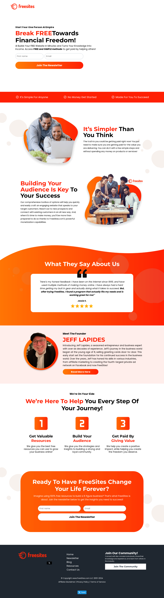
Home (95, 4)
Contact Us (149, 4)
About (131, 4)
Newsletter (106, 4)
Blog (139, 4)
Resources (119, 4)
